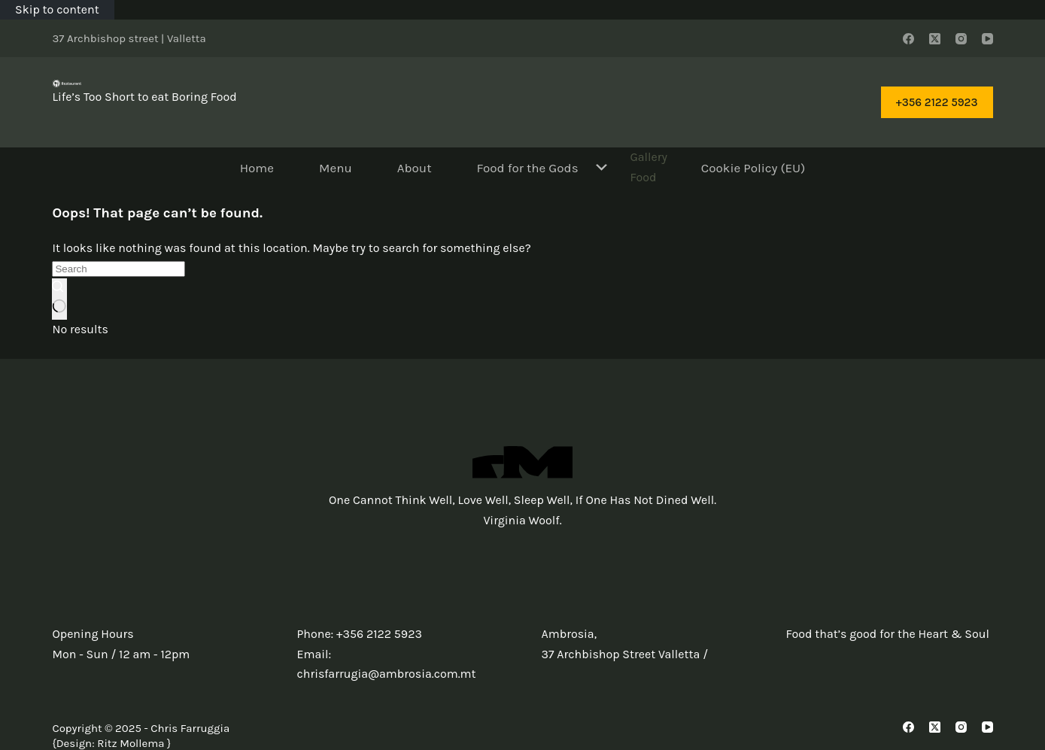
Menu (335, 167)
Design (74, 743)
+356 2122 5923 (937, 102)
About (414, 167)
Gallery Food (648, 167)
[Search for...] (118, 269)
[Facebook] (908, 38)
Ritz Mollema (130, 743)
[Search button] (59, 298)
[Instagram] (961, 38)
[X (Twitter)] (934, 38)
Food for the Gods (542, 167)
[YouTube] (987, 38)
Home (257, 167)
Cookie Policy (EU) (753, 167)
